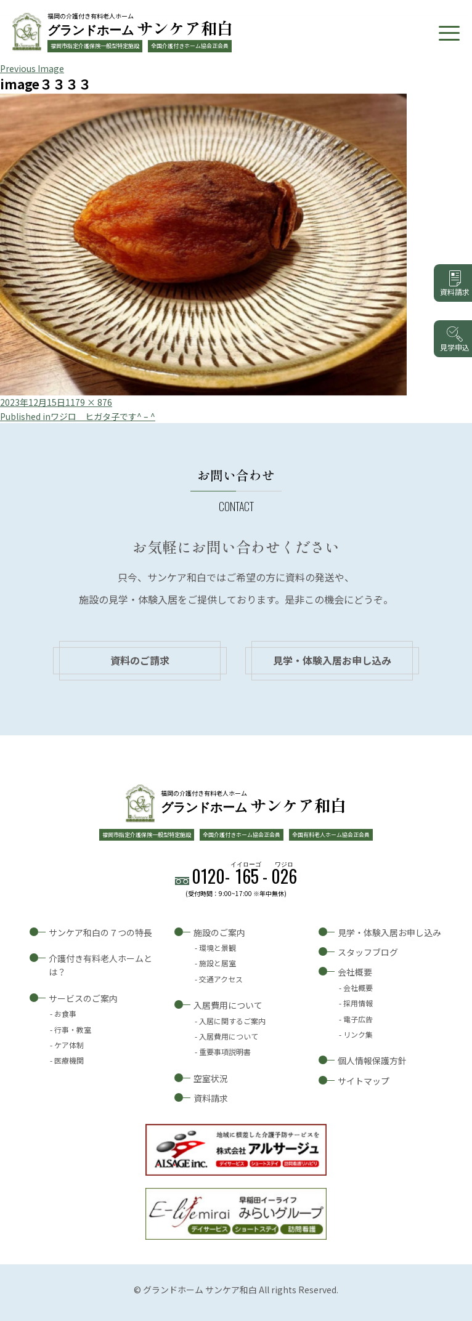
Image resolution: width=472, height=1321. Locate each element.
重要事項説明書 (225, 1051)
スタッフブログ (368, 952)
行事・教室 (72, 1029)
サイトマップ (363, 1081)
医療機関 (69, 1060)
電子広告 (358, 1019)
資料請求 (210, 1098)
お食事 (65, 1013)
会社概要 (355, 972)
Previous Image (32, 68)
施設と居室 (217, 963)
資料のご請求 (139, 660)
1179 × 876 (88, 402)
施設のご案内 (219, 932)
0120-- (244, 876)
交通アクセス (221, 979)
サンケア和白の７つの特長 (100, 932)
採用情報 (358, 1003)
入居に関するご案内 (232, 1021)
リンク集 (358, 1034)
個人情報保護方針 (372, 1060)
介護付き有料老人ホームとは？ (100, 965)
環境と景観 (217, 947)
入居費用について (227, 1005)
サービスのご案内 (83, 998)
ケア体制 (69, 1045)
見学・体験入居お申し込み (332, 660)
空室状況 (210, 1078)
